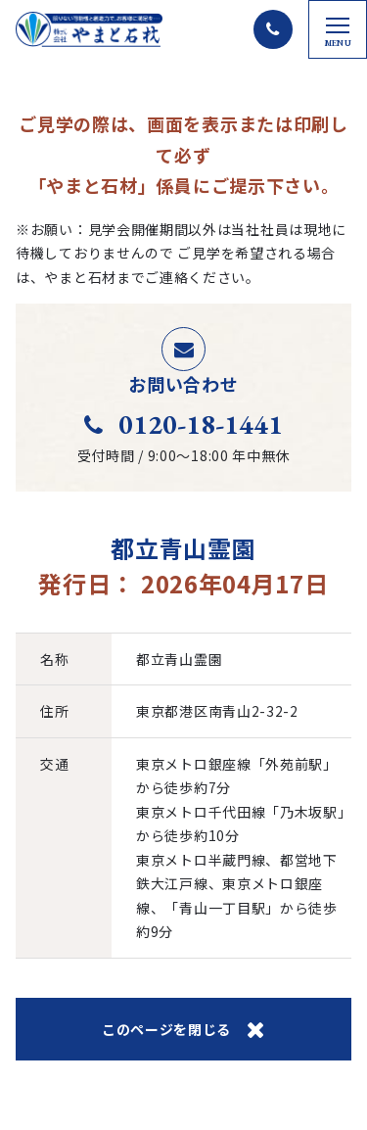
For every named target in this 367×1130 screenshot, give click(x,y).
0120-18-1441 (183, 424)
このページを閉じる (183, 1029)
